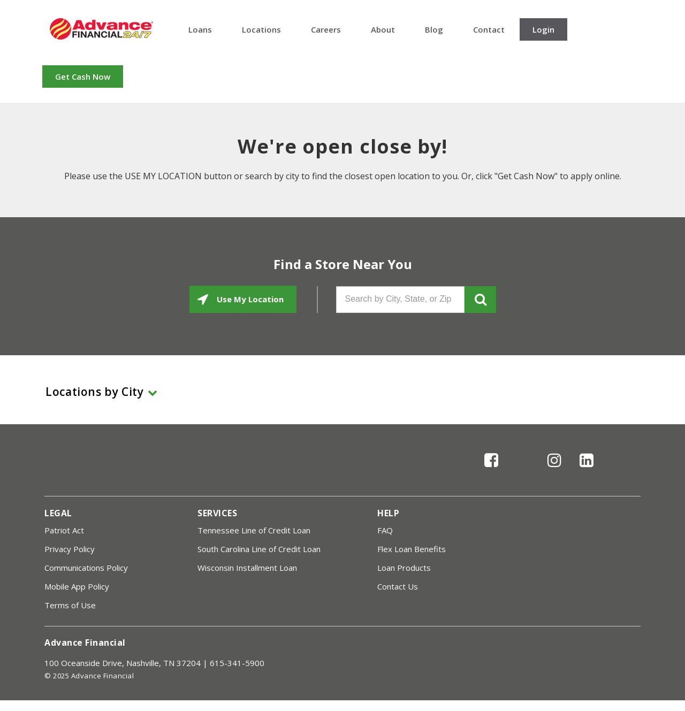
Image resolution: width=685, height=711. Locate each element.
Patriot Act (64, 530)
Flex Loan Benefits (411, 549)
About (383, 29)
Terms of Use (70, 605)
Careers (326, 29)
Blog (434, 29)
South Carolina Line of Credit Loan (259, 549)
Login (543, 29)
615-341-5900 (237, 663)
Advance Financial (101, 29)
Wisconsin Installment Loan (247, 567)
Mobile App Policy (76, 586)
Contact (489, 29)
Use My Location (249, 299)
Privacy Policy (69, 549)
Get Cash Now (82, 76)
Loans (200, 29)
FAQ (385, 530)
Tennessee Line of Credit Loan (253, 530)
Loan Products (404, 567)
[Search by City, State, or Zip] (400, 299)
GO (480, 299)
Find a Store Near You (342, 264)
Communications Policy (86, 567)
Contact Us (397, 586)
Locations (261, 29)
